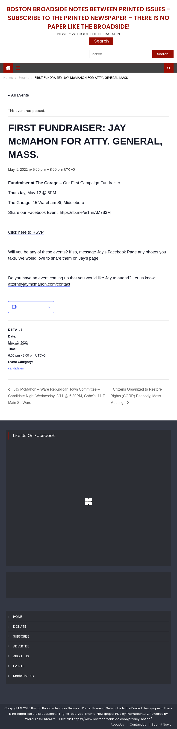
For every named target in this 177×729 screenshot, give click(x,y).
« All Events (18, 95)
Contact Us (138, 724)
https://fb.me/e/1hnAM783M (85, 212)
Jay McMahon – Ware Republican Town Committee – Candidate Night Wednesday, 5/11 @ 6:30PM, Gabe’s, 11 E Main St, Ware (57, 396)
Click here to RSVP (26, 232)
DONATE (19, 626)
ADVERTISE (21, 646)
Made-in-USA (24, 676)
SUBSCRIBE (21, 636)
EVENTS (18, 666)
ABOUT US (21, 656)
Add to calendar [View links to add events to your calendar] (32, 307)
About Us (117, 724)
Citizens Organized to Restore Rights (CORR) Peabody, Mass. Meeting (136, 396)
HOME (17, 617)
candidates (16, 368)
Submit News (161, 724)
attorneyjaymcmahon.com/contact (39, 284)
